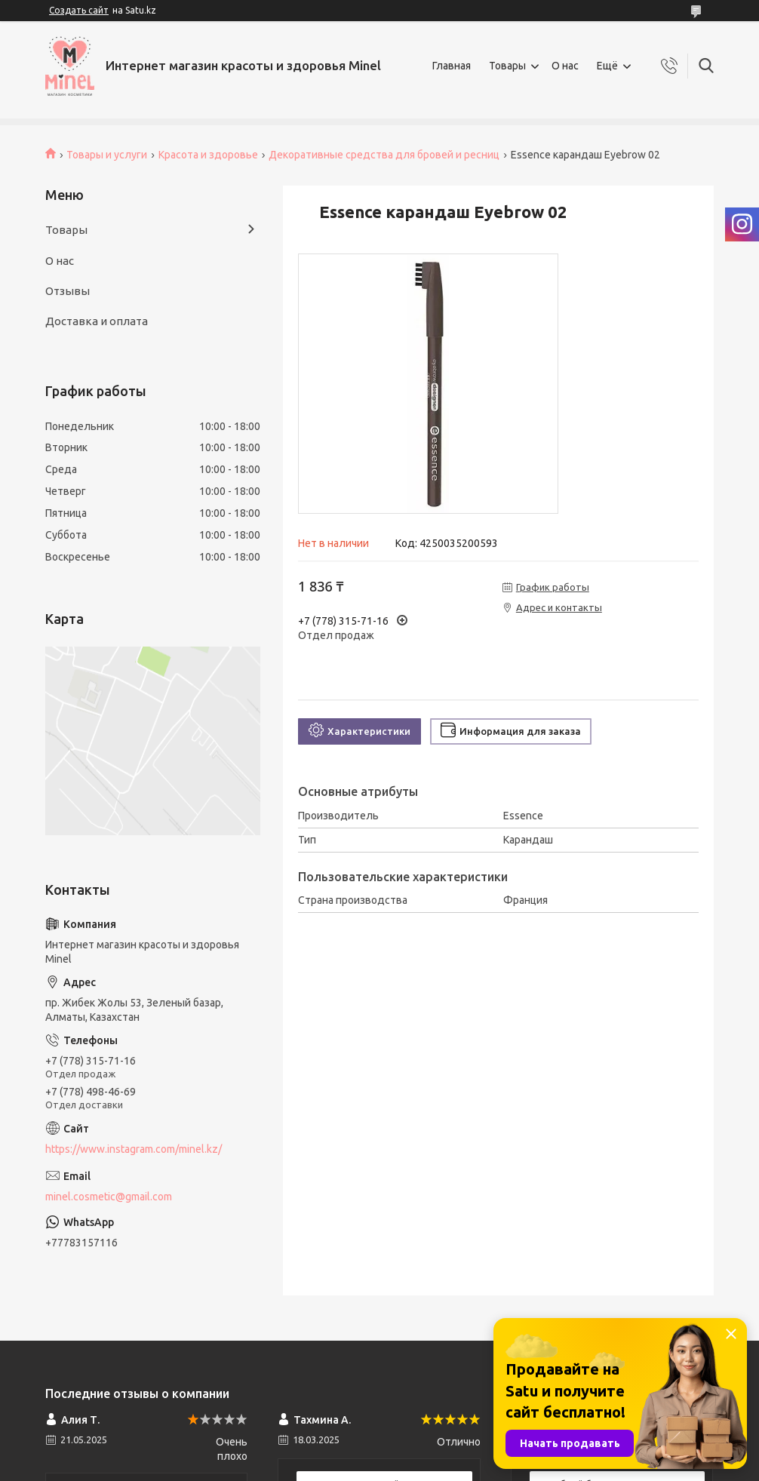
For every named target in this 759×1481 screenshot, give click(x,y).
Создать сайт (79, 10)
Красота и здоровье (208, 155)
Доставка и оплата (96, 321)
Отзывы (67, 290)
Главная (451, 66)
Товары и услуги (106, 155)
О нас (565, 66)
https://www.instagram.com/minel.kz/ (133, 1149)
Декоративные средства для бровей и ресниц (384, 155)
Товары (507, 66)
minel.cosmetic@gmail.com (108, 1197)
